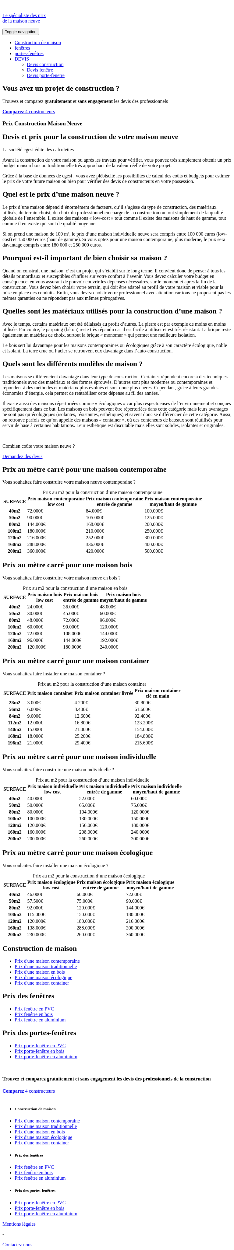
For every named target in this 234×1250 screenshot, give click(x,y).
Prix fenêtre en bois (34, 1014)
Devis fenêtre (40, 69)
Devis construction (45, 64)
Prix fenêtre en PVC (34, 1008)
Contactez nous (17, 1244)
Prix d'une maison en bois (40, 972)
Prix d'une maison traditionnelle (46, 966)
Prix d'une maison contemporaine (47, 961)
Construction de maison (38, 42)
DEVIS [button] (22, 58)
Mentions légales (19, 1224)
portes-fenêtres (29, 53)
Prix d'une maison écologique (43, 977)
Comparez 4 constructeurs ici (165, 482)
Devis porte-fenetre (46, 75)
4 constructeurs (28, 111)
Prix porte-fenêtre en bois (39, 1051)
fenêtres (22, 48)
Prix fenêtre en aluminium (40, 1019)
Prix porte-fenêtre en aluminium (46, 1056)
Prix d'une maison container (42, 983)
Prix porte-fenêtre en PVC (40, 1045)
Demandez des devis (22, 456)
